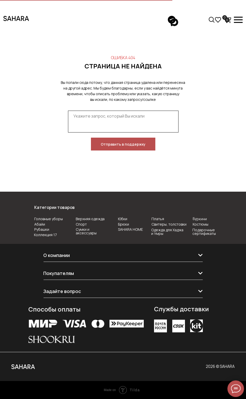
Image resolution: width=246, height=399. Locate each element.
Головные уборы (48, 218)
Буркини (199, 218)
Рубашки (41, 229)
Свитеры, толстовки (168, 224)
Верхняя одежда (90, 218)
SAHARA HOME (130, 229)
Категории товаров (54, 207)
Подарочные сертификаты (204, 231)
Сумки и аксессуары (86, 231)
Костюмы (200, 224)
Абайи (39, 224)
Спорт (81, 224)
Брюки (123, 224)
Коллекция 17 (45, 234)
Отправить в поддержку (123, 144)
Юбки (122, 218)
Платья (157, 218)
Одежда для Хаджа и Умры (167, 231)
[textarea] (123, 121)
